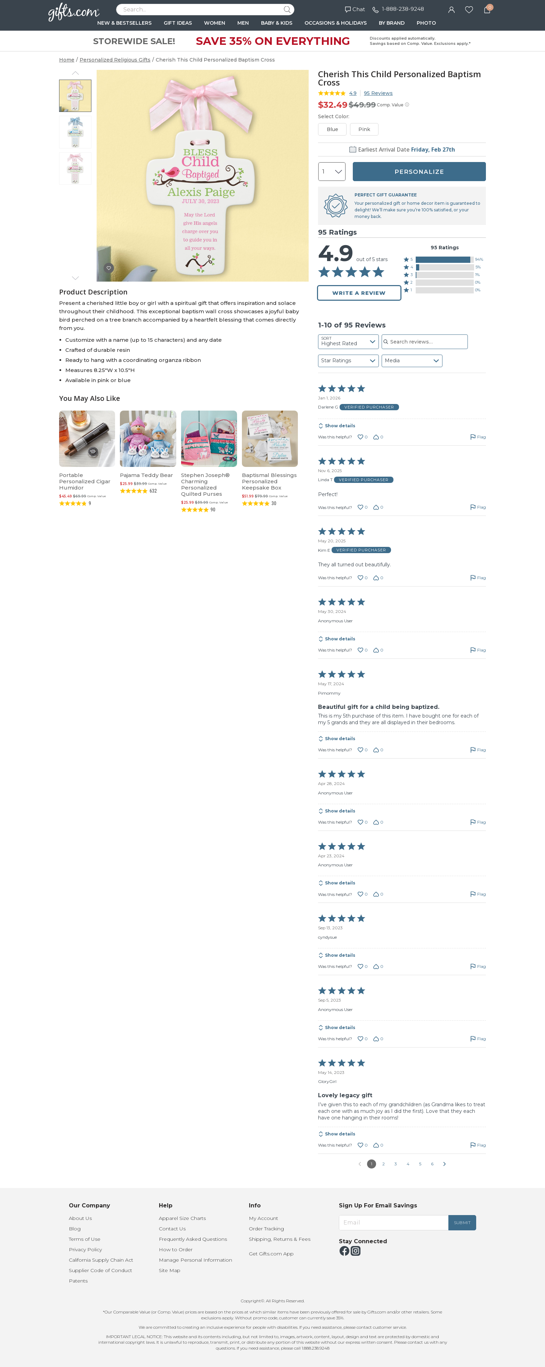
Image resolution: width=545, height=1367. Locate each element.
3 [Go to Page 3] (395, 1163)
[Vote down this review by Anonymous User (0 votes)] (378, 650)
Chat (355, 9)
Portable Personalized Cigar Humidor (85, 481)
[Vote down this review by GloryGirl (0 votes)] (378, 1145)
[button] (445, 260)
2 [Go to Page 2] (383, 1163)
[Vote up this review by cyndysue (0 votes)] (363, 966)
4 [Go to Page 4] (408, 1163)
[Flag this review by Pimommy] (478, 750)
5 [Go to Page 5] (420, 1163)
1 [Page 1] (371, 1163)
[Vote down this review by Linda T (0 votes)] (378, 507)
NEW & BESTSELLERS (124, 23)
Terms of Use (84, 1239)
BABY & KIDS (276, 23)
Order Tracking (266, 1229)
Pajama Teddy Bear (146, 475)
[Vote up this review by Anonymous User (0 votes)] (363, 650)
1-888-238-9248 (403, 9)
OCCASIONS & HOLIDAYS (335, 23)
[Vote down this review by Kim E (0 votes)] (378, 578)
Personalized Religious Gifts (115, 60)
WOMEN (214, 23)
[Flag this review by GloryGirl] (478, 1145)
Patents (78, 1281)
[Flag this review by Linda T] (478, 507)
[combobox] (348, 341)
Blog (75, 1229)
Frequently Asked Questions (193, 1239)
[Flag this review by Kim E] (478, 578)
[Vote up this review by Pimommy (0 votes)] (363, 750)
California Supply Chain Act (101, 1260)
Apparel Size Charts (182, 1218)
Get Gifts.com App (271, 1254)
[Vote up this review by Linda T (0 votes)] (363, 507)
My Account (263, 1218)
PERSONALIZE (419, 171)
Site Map (169, 1270)
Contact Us (172, 1229)
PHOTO (426, 23)
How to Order (176, 1249)
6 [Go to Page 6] (432, 1163)
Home (66, 60)
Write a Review (359, 293)
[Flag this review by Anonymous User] (478, 650)
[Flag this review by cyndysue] (478, 966)
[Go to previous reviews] (360, 1163)
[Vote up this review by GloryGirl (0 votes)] (363, 1145)
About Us (80, 1218)
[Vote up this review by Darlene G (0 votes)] (363, 437)
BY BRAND (392, 23)
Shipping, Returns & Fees (279, 1239)
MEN (243, 23)
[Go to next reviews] (444, 1163)
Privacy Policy (85, 1249)
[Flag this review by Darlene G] (478, 437)
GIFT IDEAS (178, 23)
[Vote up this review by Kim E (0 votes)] (363, 578)
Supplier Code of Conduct (100, 1270)
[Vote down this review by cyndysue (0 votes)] (378, 966)
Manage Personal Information (195, 1260)
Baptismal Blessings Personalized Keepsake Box (269, 481)
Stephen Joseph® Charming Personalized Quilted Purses (205, 484)
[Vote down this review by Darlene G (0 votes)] (378, 437)
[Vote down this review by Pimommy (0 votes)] (378, 750)
